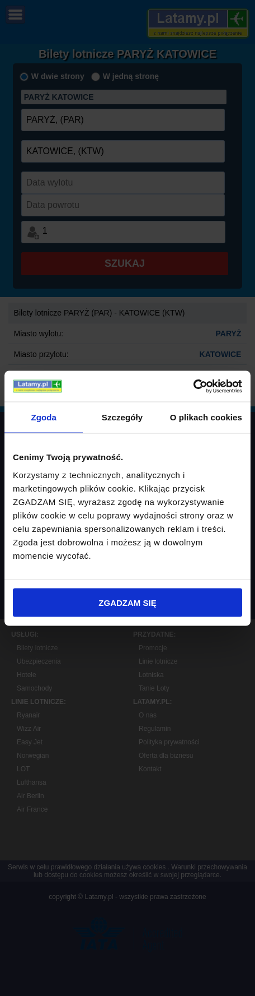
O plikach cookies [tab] (206, 417)
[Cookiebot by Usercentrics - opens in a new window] (193, 386)
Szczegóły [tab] (122, 417)
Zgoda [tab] (43, 417)
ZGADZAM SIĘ (127, 602)
